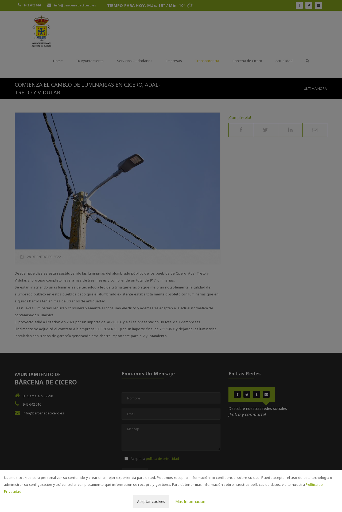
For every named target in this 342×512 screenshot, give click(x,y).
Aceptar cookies (151, 501)
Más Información (190, 501)
